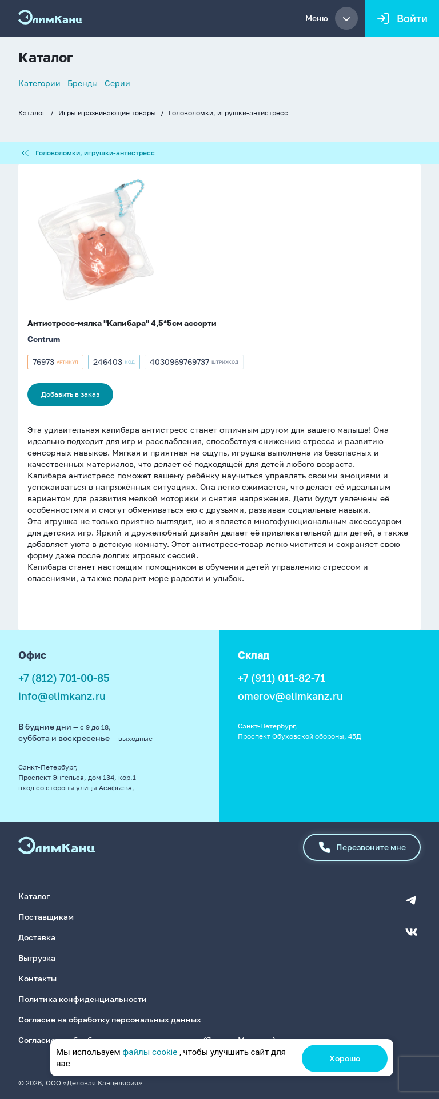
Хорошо (344, 1058)
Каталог (32, 112)
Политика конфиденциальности (82, 998)
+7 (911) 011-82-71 (281, 677)
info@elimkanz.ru (62, 696)
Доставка (36, 936)
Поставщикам (46, 916)
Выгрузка (36, 957)
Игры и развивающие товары (107, 112)
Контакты (37, 978)
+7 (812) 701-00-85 (64, 677)
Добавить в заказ (70, 394)
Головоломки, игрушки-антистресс (228, 112)
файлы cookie (149, 1052)
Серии (117, 83)
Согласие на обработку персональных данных (109, 1019)
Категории (39, 83)
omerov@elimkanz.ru (290, 696)
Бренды (82, 83)
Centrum (43, 339)
